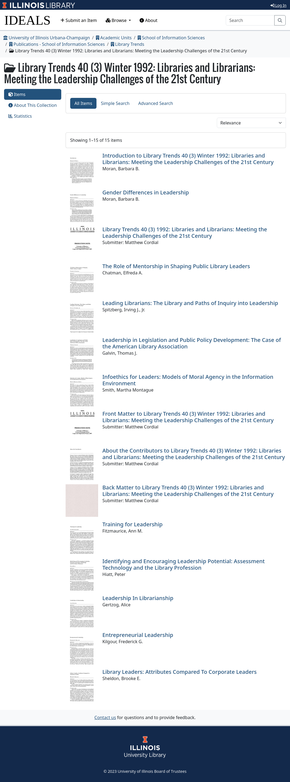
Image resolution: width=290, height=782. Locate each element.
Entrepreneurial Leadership (137, 635)
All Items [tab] (83, 103)
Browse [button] (117, 20)
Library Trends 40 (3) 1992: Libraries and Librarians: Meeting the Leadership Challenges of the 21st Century (184, 232)
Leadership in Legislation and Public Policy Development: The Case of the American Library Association (191, 343)
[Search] (250, 20)
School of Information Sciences (171, 38)
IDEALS (27, 20)
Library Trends (127, 44)
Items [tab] (16, 94)
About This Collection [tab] (32, 105)
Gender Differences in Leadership (145, 192)
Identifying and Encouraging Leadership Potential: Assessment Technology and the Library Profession (183, 564)
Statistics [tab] (20, 116)
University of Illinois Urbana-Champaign (46, 38)
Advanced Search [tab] (155, 103)
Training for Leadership (132, 524)
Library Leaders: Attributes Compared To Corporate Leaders (179, 671)
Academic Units (114, 38)
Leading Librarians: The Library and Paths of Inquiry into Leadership (190, 303)
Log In (278, 5)
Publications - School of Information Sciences (57, 44)
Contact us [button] (105, 717)
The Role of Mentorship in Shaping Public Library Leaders (176, 266)
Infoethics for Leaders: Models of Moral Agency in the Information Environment (187, 380)
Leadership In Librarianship (137, 598)
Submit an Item (78, 20)
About (148, 20)
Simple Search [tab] (115, 103)
